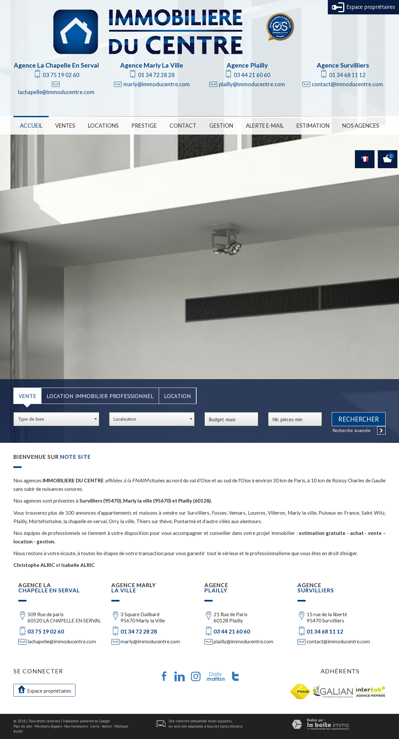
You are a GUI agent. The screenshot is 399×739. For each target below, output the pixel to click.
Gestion (221, 125)
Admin (107, 726)
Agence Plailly (247, 65)
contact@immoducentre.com (347, 84)
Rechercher (358, 419)
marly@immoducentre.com (156, 84)
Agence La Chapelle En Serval (56, 65)
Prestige (144, 125)
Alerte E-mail (265, 125)
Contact (182, 125)
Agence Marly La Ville (151, 65)
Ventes (65, 125)
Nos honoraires (76, 726)
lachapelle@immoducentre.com (56, 91)
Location (177, 396)
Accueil (31, 125)
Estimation (312, 125)
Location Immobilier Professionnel (100, 396)
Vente (27, 396)
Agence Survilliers (343, 65)
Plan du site (22, 726)
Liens (94, 726)
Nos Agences (360, 125)
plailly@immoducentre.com (252, 84)
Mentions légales (48, 726)
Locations (103, 125)
